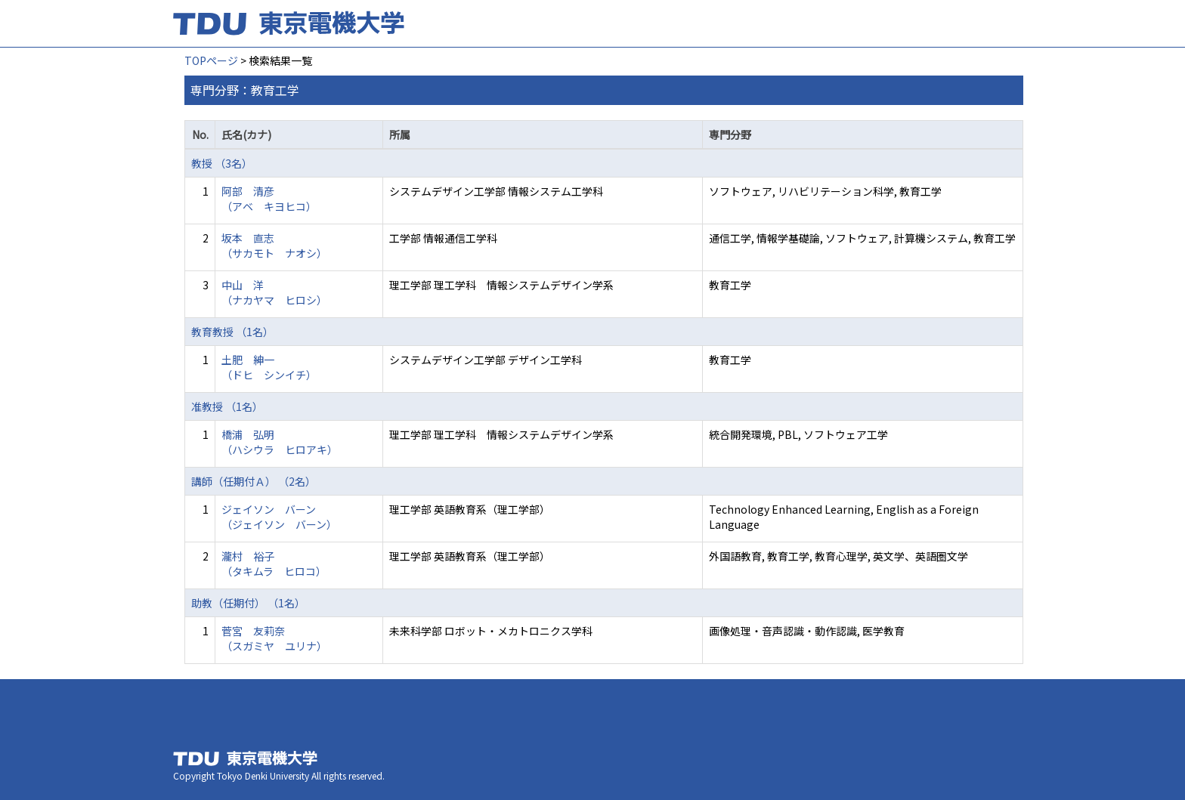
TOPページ (211, 60)
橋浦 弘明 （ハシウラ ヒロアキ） (279, 442)
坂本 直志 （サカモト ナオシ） (274, 245)
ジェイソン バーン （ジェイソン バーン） (279, 517)
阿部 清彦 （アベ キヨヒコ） (269, 199)
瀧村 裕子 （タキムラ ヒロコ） (273, 563)
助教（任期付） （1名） (248, 602)
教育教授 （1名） (232, 331)
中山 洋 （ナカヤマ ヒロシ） (274, 292)
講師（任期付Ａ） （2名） (253, 481)
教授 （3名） (221, 163)
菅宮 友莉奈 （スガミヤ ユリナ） (274, 638)
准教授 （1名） (227, 406)
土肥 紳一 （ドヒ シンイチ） (269, 367)
